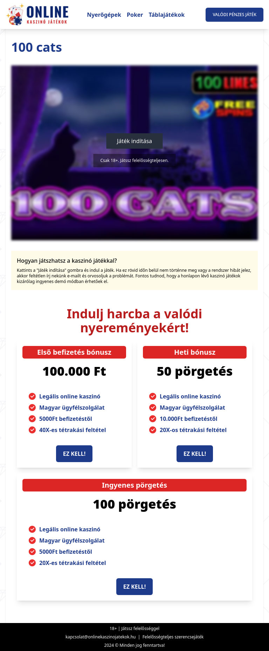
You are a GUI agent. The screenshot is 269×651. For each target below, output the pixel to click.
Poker (135, 15)
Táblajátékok (167, 15)
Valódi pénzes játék (234, 14)
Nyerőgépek (104, 15)
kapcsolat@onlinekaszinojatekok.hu (100, 637)
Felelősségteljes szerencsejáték (173, 637)
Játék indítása (134, 141)
